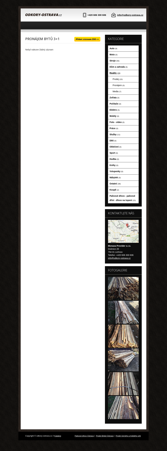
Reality (115, 73)
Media (117, 91)
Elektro (115, 110)
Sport (114, 153)
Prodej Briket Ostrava (104, 436)
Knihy (114, 165)
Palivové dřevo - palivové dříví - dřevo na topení (123, 198)
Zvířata (114, 97)
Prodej (118, 79)
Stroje (114, 60)
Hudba (114, 159)
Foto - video (117, 122)
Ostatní (115, 183)
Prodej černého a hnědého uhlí (128, 436)
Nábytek (115, 177)
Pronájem (119, 85)
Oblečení (115, 147)
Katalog (57, 436)
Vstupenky (116, 171)
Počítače (115, 103)
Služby (115, 134)
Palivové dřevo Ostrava (84, 436)
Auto (113, 48)
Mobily (114, 116)
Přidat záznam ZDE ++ (87, 39)
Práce (114, 128)
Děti (113, 140)
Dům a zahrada (119, 67)
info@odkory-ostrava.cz (130, 15)
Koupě (114, 190)
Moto (114, 54)
